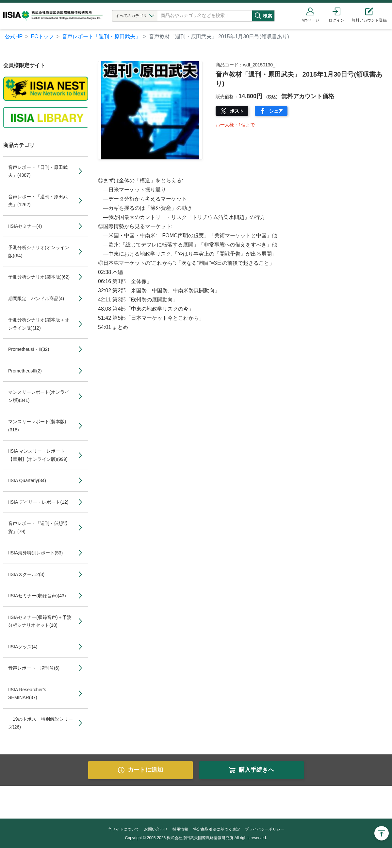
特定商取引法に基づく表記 (216, 829)
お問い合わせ (156, 829)
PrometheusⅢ (25, 370)
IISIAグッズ (22, 646)
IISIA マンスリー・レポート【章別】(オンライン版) (38, 455)
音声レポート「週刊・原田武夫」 (101, 36)
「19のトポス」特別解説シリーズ (40, 723)
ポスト (237, 111)
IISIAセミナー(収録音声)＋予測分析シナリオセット (40, 621)
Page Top (381, 833)
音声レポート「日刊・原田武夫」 (38, 171)
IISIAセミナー (25, 226)
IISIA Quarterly (27, 480)
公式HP (14, 36)
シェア (276, 111)
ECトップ (42, 36)
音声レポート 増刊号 (33, 668)
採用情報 (180, 829)
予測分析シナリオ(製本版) (39, 277)
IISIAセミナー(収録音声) (37, 595)
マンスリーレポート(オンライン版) (38, 396)
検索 (273, 15)
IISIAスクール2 (26, 574)
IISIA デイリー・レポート (38, 502)
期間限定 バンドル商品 (36, 298)
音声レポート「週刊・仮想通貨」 (38, 527)
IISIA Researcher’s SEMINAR (27, 693)
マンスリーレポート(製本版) (37, 425)
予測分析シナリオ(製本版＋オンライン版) (38, 324)
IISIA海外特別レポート (35, 552)
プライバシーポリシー (264, 829)
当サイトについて (123, 829)
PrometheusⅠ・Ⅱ (28, 349)
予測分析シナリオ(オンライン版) (38, 251)
